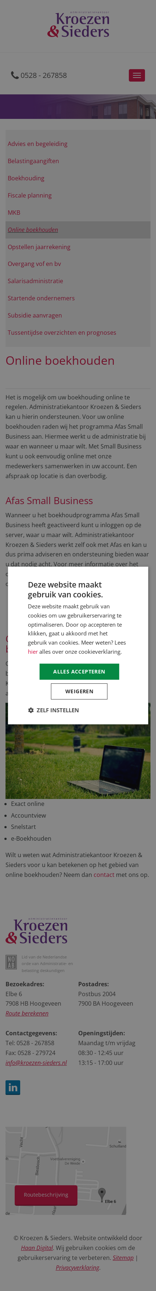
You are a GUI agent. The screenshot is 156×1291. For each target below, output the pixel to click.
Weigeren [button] (79, 691)
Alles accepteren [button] (79, 671)
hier (33, 651)
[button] (53, 710)
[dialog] (78, 645)
